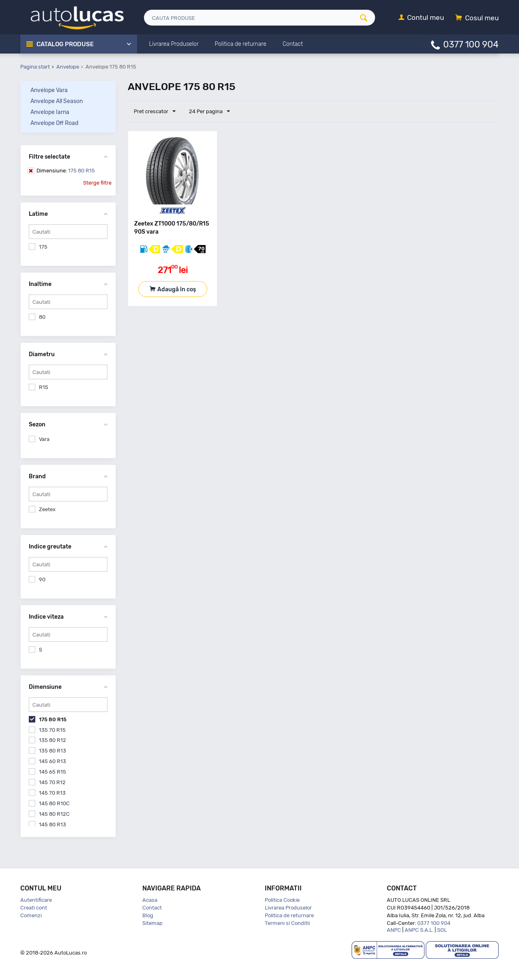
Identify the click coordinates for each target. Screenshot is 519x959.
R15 (43, 387)
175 (43, 247)
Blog (147, 915)
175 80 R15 (65, 171)
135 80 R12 (52, 740)
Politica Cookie (282, 900)
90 (42, 579)
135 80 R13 (52, 751)
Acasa (149, 900)
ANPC (394, 930)
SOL (442, 930)
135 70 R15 (52, 730)
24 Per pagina (209, 112)
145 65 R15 (52, 772)
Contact (152, 908)
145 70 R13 (52, 793)
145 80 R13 (52, 824)
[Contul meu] (421, 18)
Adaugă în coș (176, 289)
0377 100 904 (471, 44)
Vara (44, 439)
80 (42, 317)
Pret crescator (155, 112)
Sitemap (152, 923)
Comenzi (31, 915)
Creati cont (33, 908)
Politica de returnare (289, 915)
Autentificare (36, 900)
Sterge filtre (97, 183)
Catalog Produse (65, 44)
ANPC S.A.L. (419, 930)
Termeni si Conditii (287, 923)
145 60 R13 (52, 761)
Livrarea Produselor (288, 908)
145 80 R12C (54, 814)
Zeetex (47, 509)
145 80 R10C (54, 803)
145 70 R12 (52, 782)
